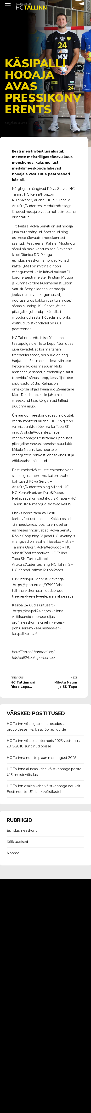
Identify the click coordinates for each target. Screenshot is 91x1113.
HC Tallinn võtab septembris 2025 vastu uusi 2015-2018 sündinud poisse (43, 744)
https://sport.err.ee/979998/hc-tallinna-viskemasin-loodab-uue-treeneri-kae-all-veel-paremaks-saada (43, 591)
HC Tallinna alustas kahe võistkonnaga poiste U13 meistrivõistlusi (44, 772)
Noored (13, 853)
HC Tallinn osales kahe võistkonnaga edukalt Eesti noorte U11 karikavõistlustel (43, 789)
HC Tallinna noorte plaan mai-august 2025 (41, 758)
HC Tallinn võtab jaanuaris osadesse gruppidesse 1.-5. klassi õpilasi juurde (36, 727)
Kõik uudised (17, 842)
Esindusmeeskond (22, 830)
